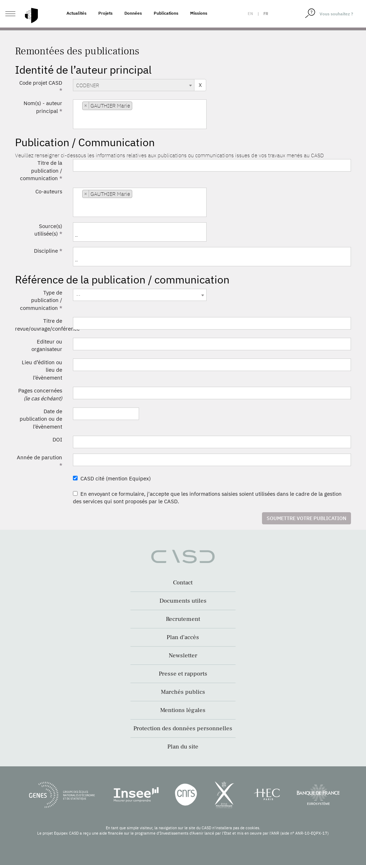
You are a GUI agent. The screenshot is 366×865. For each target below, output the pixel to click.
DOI (57, 439)
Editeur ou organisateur (46, 345)
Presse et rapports (183, 674)
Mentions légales (183, 710)
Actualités (76, 13)
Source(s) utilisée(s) (48, 230)
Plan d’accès (183, 637)
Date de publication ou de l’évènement (41, 419)
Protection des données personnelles (182, 728)
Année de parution (39, 461)
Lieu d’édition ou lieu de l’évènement (42, 370)
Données (133, 13)
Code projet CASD (40, 86)
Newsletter (183, 655)
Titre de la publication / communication (41, 170)
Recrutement (183, 619)
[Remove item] (86, 105)
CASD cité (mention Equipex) (112, 478)
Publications (166, 13)
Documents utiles (183, 601)
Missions (198, 13)
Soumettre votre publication (306, 518)
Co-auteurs (48, 191)
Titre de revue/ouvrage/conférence (41, 324)
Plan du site (182, 747)
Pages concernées (40, 394)
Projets (105, 13)
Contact (183, 583)
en (250, 13)
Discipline (48, 250)
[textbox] (139, 295)
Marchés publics (183, 692)
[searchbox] (76, 123)
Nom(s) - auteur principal (43, 107)
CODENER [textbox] (87, 85)
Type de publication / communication (41, 300)
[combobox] (133, 85)
